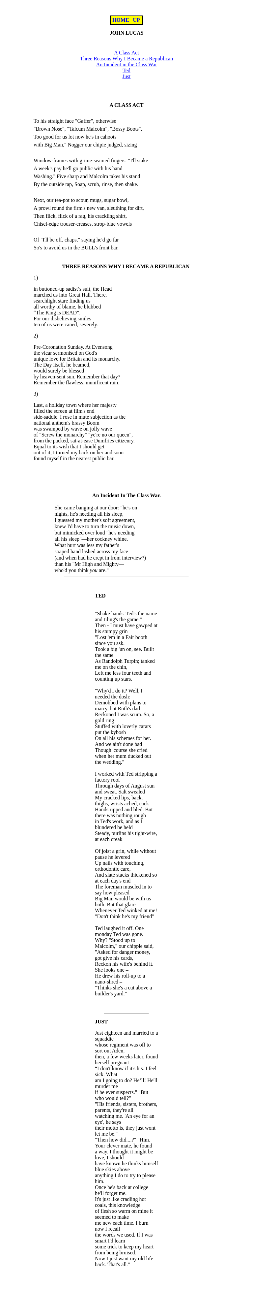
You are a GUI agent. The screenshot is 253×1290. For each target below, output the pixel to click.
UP (137, 20)
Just (127, 76)
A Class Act (126, 52)
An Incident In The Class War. (126, 495)
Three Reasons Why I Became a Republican (126, 58)
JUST (101, 1021)
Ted (126, 70)
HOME (120, 20)
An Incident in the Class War (126, 64)
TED (100, 595)
